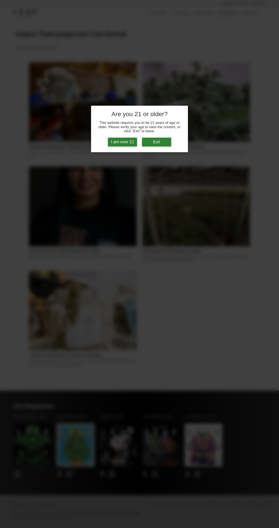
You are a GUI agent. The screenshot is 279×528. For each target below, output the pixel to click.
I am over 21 (122, 142)
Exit (156, 142)
